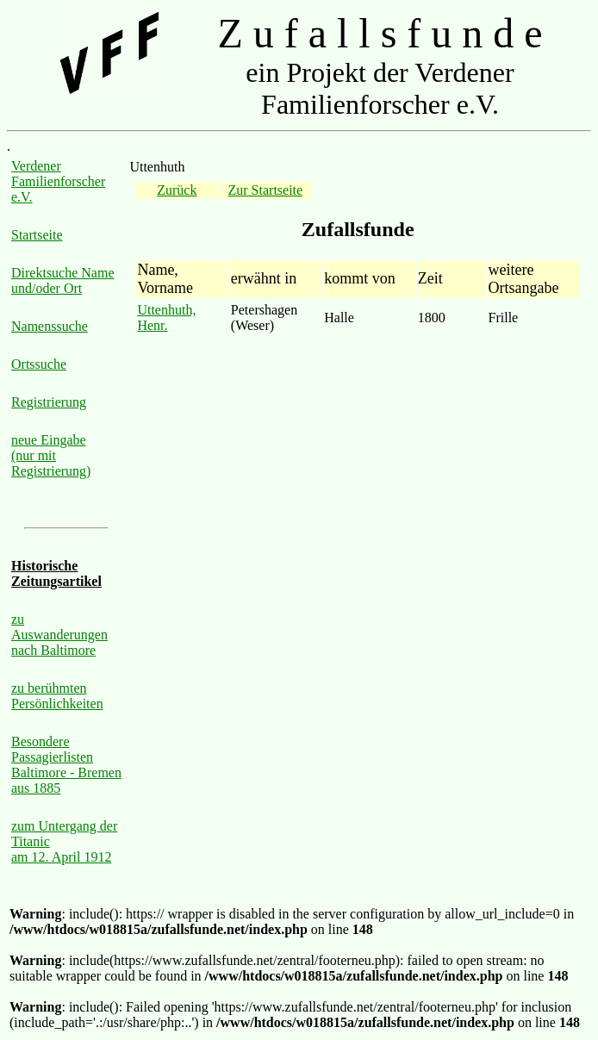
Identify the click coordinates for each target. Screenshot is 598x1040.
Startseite (37, 234)
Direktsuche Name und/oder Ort (63, 280)
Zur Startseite (265, 190)
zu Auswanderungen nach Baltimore (59, 634)
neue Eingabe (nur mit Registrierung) (50, 455)
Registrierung (48, 402)
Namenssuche (49, 326)
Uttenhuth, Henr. (166, 317)
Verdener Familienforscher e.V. (58, 181)
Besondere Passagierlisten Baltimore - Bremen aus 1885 (66, 764)
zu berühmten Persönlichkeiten (57, 696)
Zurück (176, 190)
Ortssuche (38, 364)
